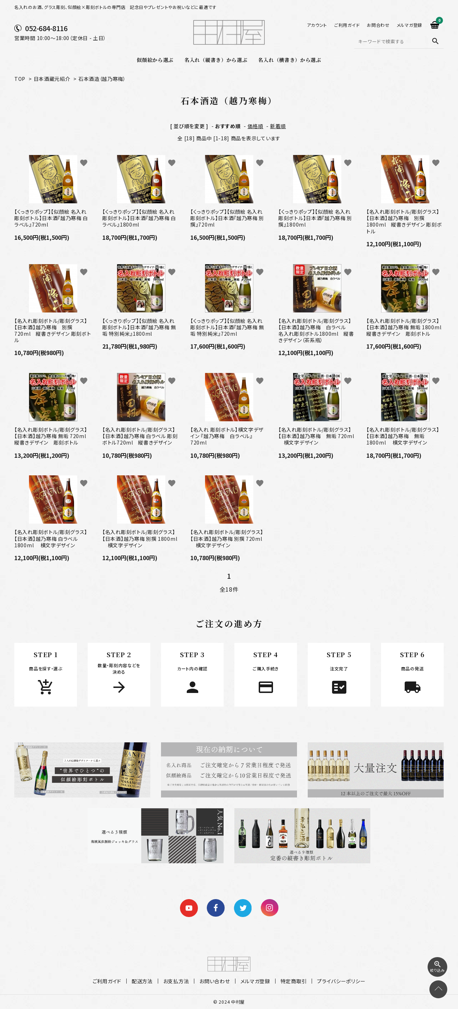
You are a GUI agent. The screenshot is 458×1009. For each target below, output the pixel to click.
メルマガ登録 (409, 25)
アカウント (317, 25)
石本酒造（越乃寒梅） (102, 78)
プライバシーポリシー (341, 981)
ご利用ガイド (347, 25)
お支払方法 (176, 981)
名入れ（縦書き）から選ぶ (215, 59)
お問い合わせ (214, 981)
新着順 (278, 126)
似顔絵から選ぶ (155, 59)
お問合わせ (378, 25)
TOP (19, 78)
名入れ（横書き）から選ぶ (289, 59)
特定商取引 (294, 981)
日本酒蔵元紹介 (52, 78)
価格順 (255, 126)
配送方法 (142, 981)
